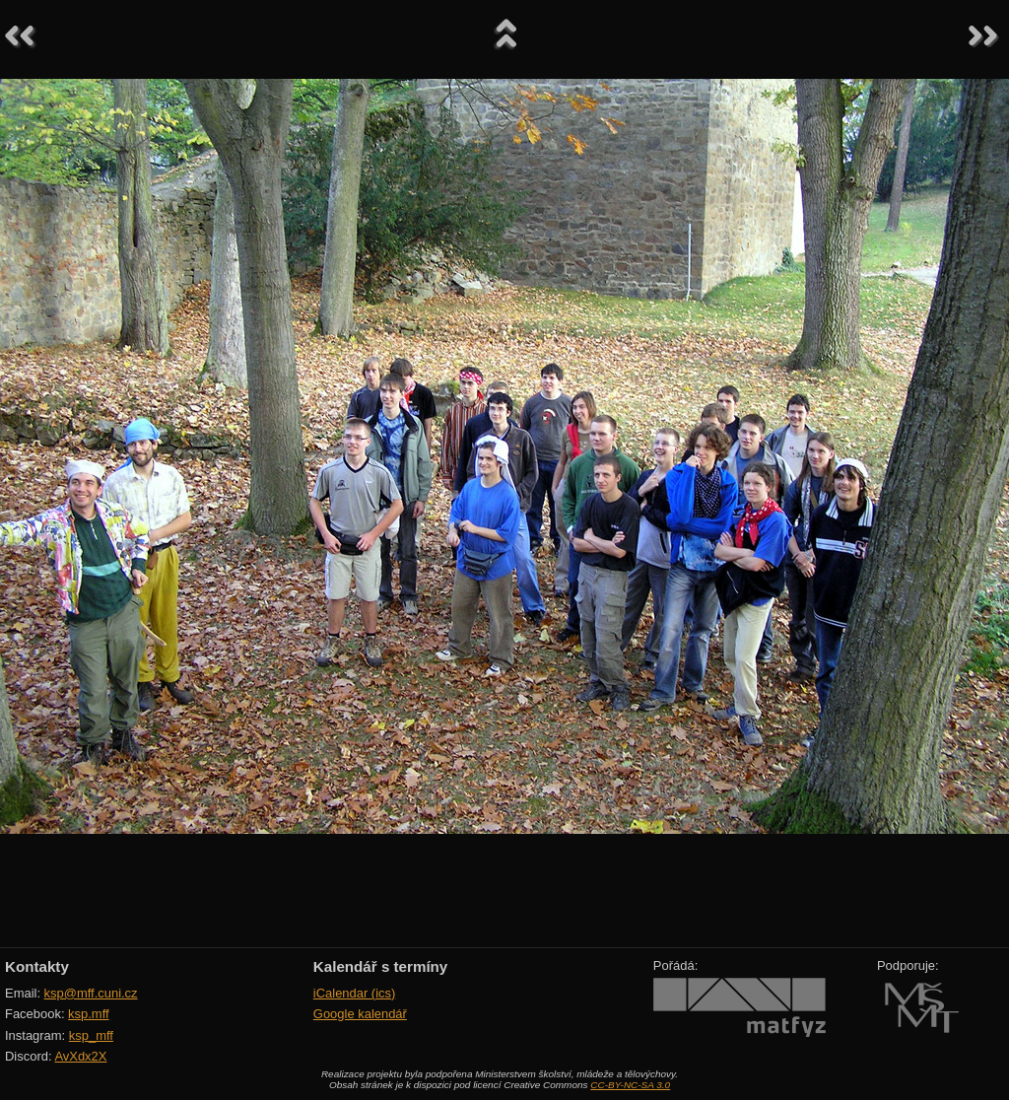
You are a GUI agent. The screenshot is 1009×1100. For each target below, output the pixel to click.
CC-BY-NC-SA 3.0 (630, 1084)
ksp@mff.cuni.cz (91, 993)
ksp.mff (88, 1013)
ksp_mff (91, 1035)
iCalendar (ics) (354, 993)
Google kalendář (360, 1013)
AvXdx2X (80, 1056)
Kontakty (37, 966)
